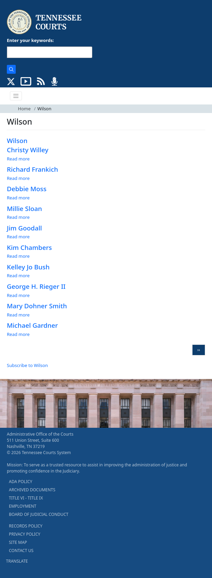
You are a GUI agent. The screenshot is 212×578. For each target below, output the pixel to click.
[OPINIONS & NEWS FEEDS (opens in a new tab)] (41, 81)
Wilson (17, 140)
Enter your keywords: (30, 40)
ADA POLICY (20, 481)
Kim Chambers (29, 247)
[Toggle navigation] (16, 95)
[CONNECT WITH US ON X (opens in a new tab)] (11, 81)
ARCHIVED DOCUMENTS (32, 490)
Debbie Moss (27, 188)
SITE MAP (18, 542)
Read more (18, 159)
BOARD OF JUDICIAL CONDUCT (38, 514)
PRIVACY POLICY (24, 534)
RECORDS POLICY (25, 526)
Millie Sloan (24, 208)
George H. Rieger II (36, 286)
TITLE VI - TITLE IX (26, 498)
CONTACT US (21, 550)
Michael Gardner (32, 325)
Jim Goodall (24, 228)
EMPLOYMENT (22, 506)
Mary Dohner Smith (37, 305)
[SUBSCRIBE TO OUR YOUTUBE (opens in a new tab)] (26, 81)
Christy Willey (27, 149)
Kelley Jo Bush (28, 267)
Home (24, 108)
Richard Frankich (32, 169)
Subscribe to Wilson (27, 365)
